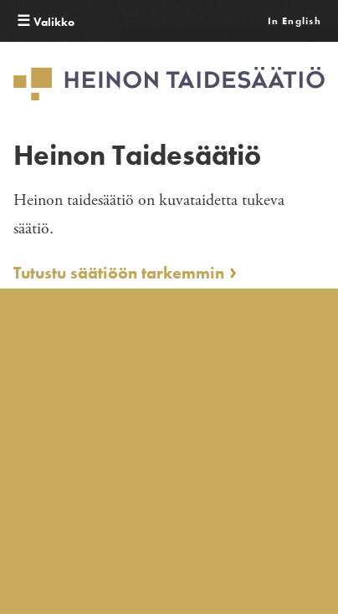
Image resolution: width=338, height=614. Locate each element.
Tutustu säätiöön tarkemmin (118, 273)
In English (294, 21)
